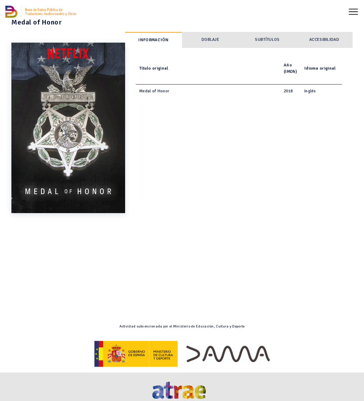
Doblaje (210, 39)
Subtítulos (267, 39)
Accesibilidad (324, 39)
